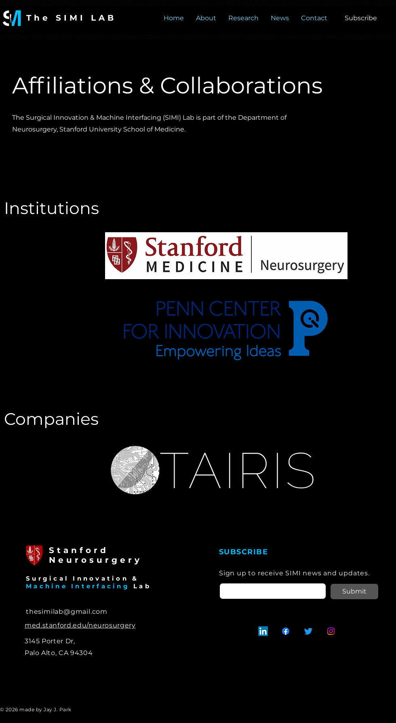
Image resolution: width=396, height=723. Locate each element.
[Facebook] (286, 631)
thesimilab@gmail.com (66, 611)
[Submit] (354, 591)
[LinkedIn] (263, 631)
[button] (361, 18)
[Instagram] (331, 631)
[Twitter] (308, 631)
